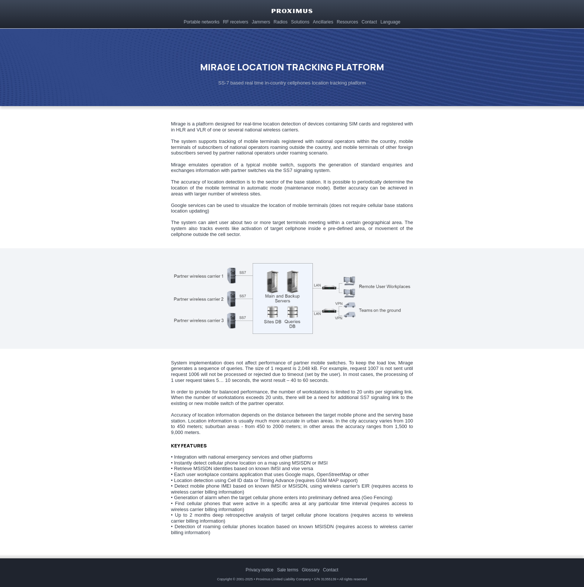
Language (389, 21)
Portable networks (200, 21)
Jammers (260, 21)
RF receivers (235, 21)
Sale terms (287, 569)
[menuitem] (201, 21)
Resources (347, 21)
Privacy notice (260, 569)
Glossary (310, 569)
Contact (369, 21)
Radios (280, 21)
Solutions (299, 21)
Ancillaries (322, 21)
